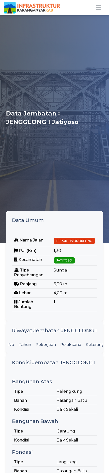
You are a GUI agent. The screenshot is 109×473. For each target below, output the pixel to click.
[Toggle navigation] (98, 7)
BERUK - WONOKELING (74, 241)
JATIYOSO (64, 260)
